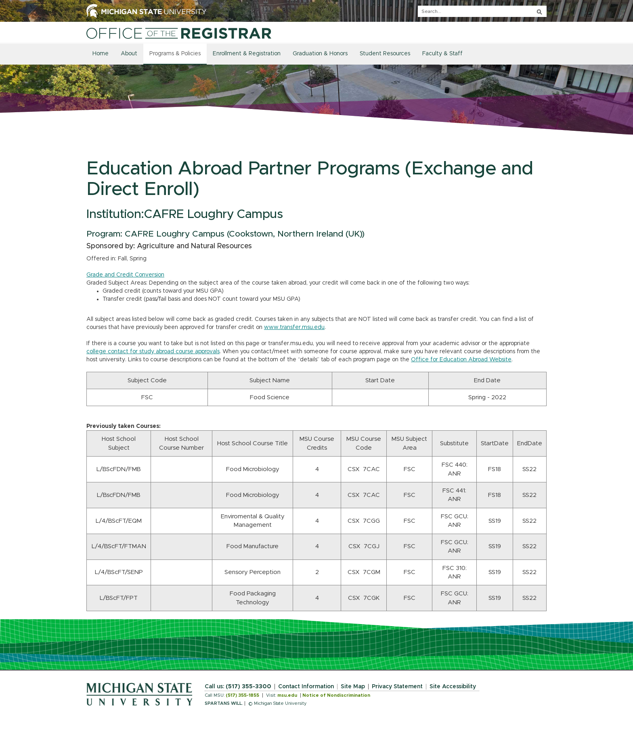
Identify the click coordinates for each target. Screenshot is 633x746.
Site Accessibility (453, 686)
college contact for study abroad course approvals (153, 351)
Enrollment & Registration (247, 54)
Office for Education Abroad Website (461, 360)
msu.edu (287, 695)
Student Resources (385, 54)
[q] (482, 11)
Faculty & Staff (442, 54)
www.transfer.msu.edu (294, 327)
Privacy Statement (397, 686)
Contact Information (306, 686)
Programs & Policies (175, 54)
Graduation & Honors (320, 54)
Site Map (353, 686)
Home (100, 54)
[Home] (178, 33)
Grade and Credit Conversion (125, 275)
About (129, 54)
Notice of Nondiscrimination (336, 695)
